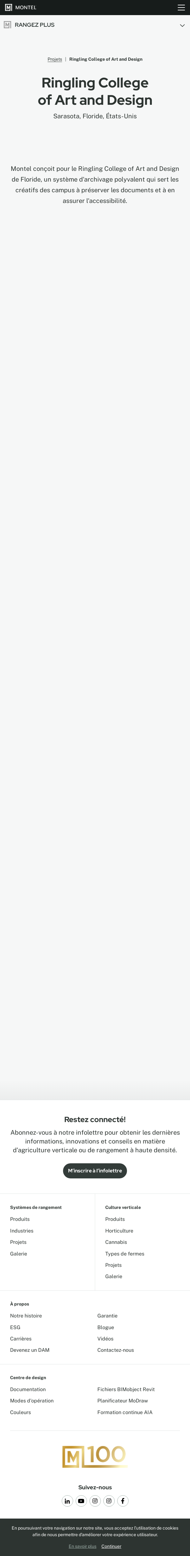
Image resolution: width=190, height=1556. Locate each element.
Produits (20, 1219)
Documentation (28, 1389)
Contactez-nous (115, 1350)
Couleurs (20, 1412)
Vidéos (105, 1339)
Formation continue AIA (125, 1412)
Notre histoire (26, 1316)
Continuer (111, 1546)
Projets (55, 59)
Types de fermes (124, 1254)
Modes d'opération (32, 1401)
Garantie (107, 1316)
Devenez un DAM (29, 1350)
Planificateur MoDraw (122, 1401)
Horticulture (119, 1231)
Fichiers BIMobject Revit (126, 1389)
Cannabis (116, 1242)
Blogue (105, 1327)
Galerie (18, 1254)
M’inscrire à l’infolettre (95, 1170)
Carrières (21, 1339)
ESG (15, 1327)
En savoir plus (82, 1546)
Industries (21, 1231)
